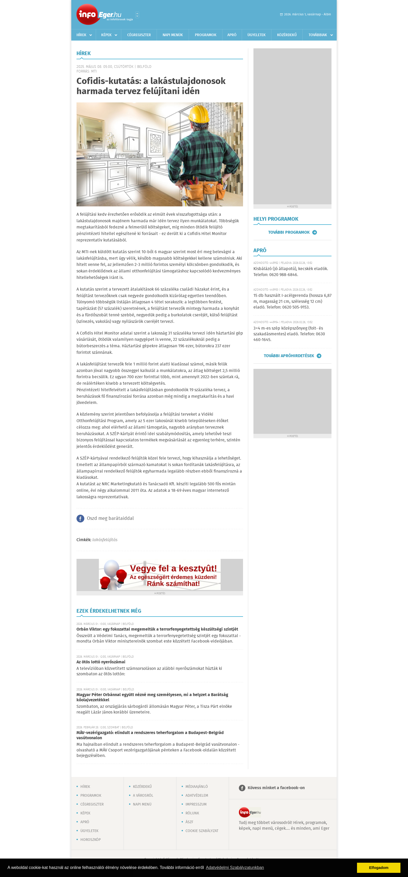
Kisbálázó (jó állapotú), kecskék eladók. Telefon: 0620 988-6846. (290, 272)
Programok (205, 35)
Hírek (81, 35)
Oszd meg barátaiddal (110, 518)
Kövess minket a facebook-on (276, 788)
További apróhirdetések (289, 356)
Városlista (137, 14)
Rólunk (192, 813)
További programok (289, 232)
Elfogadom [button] (378, 868)
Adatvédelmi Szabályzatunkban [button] (235, 867)
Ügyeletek (256, 35)
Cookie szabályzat (202, 831)
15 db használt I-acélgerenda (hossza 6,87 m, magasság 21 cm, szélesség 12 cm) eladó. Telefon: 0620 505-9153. (292, 301)
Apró (232, 35)
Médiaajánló (197, 787)
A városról (143, 796)
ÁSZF (189, 822)
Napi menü (142, 804)
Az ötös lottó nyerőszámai (100, 662)
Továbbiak (318, 35)
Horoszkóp (90, 840)
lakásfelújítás (104, 540)
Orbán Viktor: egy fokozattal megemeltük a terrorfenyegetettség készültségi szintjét (157, 629)
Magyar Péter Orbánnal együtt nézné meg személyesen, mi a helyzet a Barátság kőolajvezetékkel (152, 697)
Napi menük (173, 35)
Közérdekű (287, 35)
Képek (106, 35)
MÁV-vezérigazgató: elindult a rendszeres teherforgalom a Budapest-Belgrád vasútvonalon (150, 735)
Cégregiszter (139, 35)
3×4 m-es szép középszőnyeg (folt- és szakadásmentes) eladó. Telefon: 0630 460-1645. (289, 334)
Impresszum (196, 804)
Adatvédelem (197, 796)
